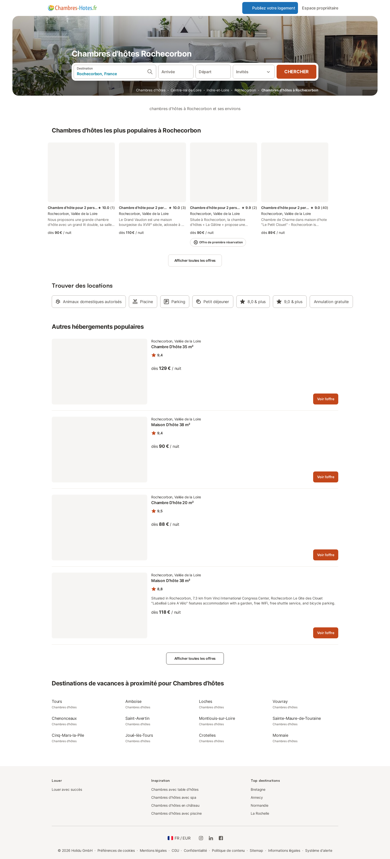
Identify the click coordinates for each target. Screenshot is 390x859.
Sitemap (256, 850)
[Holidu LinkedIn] (210, 838)
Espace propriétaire (320, 7)
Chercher (296, 71)
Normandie (259, 805)
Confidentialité (195, 850)
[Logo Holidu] (72, 7)
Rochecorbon (245, 90)
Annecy (257, 797)
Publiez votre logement (270, 7)
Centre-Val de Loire (186, 90)
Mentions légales (153, 850)
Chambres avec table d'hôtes (174, 789)
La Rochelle (260, 813)
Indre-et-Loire (218, 90)
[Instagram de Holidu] (200, 838)
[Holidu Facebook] (220, 838)
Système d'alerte (318, 850)
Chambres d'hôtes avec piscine (176, 813)
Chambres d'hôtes (150, 90)
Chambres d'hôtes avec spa (173, 797)
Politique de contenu (228, 850)
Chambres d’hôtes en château (175, 805)
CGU (175, 850)
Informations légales (284, 850)
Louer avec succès (67, 789)
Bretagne (258, 789)
